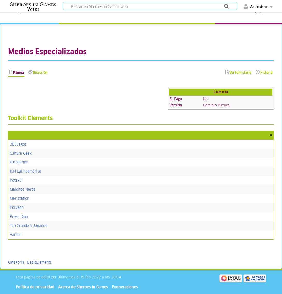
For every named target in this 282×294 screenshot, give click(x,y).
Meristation (19, 198)
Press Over (19, 216)
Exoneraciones (125, 286)
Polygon (17, 207)
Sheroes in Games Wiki (33, 6)
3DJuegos (18, 144)
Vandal (15, 234)
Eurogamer (19, 162)
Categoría (16, 262)
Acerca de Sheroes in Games (83, 286)
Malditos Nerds (22, 189)
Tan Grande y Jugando (28, 225)
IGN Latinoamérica (25, 171)
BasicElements (39, 262)
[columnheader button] (141, 135)
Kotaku (16, 180)
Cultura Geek (21, 153)
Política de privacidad (35, 286)
